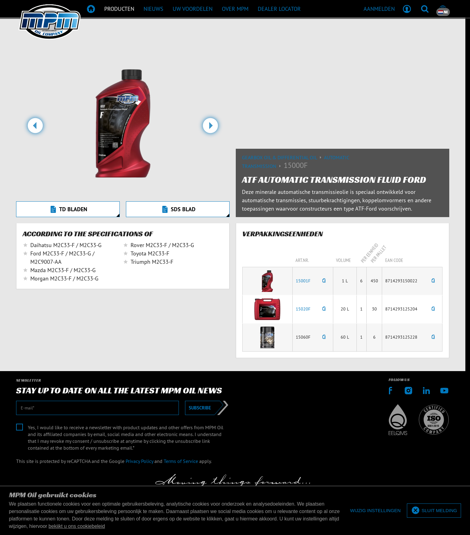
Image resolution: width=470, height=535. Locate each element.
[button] (35, 128)
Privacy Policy (139, 461)
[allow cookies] (434, 510)
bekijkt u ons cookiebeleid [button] (77, 526)
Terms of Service (181, 461)
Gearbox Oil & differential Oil (283, 157)
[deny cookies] (375, 510)
